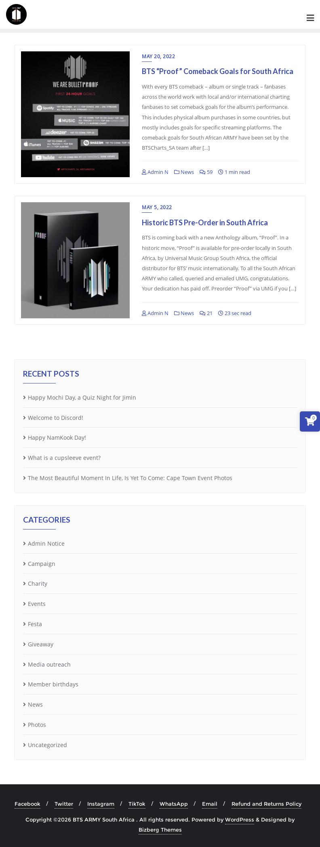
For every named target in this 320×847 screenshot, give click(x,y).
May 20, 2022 (158, 56)
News (184, 172)
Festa (35, 624)
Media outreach (49, 664)
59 (206, 172)
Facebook (27, 803)
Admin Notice (46, 543)
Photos (37, 724)
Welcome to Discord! (55, 417)
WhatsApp (174, 803)
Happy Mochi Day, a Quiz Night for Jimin (82, 397)
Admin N (155, 172)
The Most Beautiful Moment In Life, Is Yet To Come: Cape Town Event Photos (130, 478)
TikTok (136, 803)
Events (37, 604)
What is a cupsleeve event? (64, 458)
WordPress (239, 819)
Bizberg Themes (160, 829)
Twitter (64, 803)
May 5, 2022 (157, 207)
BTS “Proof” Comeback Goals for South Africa (217, 71)
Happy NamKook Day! (57, 437)
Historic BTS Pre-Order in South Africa (205, 222)
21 (206, 313)
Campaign (41, 563)
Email (209, 803)
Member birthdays (53, 684)
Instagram (100, 803)
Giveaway (40, 644)
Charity (37, 583)
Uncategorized (47, 745)
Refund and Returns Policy (266, 803)
